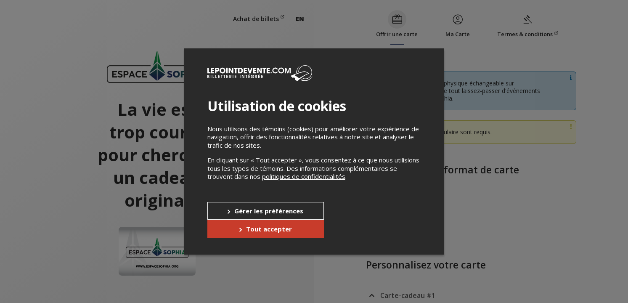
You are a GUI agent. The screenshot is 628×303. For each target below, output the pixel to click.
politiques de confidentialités (303, 185)
